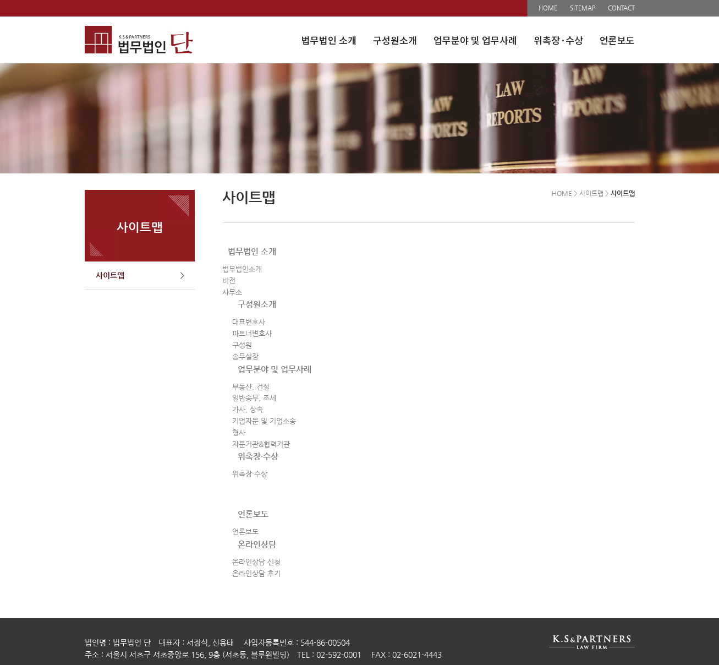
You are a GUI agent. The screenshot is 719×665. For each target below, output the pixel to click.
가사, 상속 (247, 409)
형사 (238, 432)
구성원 (242, 345)
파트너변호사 (252, 333)
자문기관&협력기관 (261, 444)
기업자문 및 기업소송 (264, 421)
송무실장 (245, 356)
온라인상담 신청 (256, 562)
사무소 (232, 292)
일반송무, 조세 (254, 398)
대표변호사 (248, 322)
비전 (228, 280)
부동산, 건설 (251, 387)
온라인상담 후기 (256, 573)
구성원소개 (395, 40)
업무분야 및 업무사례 (475, 40)
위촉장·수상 (558, 40)
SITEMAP (582, 8)
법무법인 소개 (328, 40)
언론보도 (617, 40)
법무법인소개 (242, 269)
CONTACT (621, 8)
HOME (548, 8)
